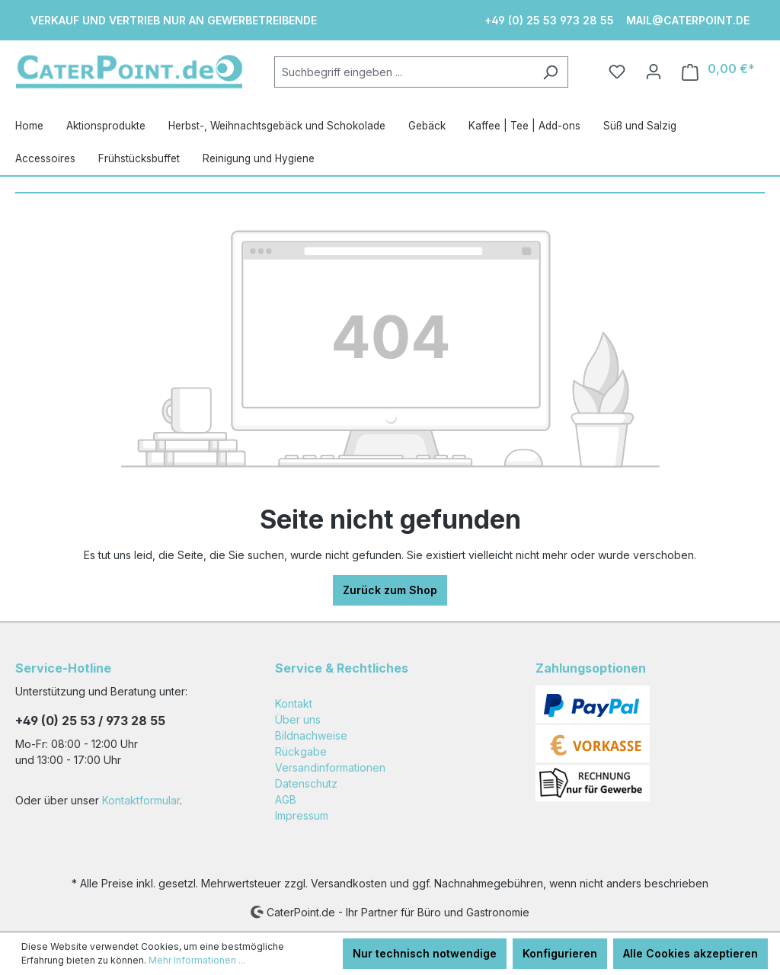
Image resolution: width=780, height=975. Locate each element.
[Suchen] (550, 72)
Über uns (298, 719)
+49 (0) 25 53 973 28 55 (549, 20)
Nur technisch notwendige (425, 953)
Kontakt (293, 703)
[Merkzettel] (617, 71)
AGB (285, 799)
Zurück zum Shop (390, 589)
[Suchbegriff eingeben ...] (403, 72)
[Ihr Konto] (653, 71)
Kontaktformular (141, 800)
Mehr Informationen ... (197, 960)
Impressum (301, 815)
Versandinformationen (330, 767)
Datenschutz (306, 783)
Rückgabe (301, 751)
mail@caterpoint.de (688, 20)
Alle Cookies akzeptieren (690, 953)
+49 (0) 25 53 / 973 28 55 (90, 720)
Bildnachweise (311, 735)
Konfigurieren (560, 953)
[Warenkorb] (718, 72)
